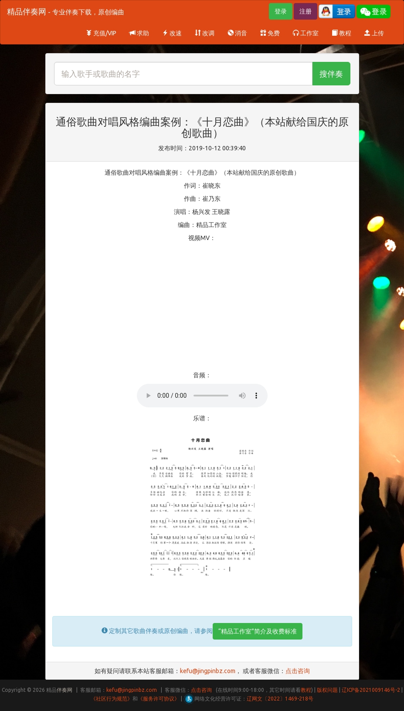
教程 (341, 33)
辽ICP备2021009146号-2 (371, 690)
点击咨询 (297, 670)
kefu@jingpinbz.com (207, 670)
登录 (281, 11)
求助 (139, 33)
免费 (270, 33)
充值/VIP (101, 33)
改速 (172, 33)
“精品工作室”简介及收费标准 (257, 631)
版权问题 (327, 690)
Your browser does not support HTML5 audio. (202, 395)
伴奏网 (64, 690)
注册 (305, 11)
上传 (374, 33)
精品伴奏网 (65, 11)
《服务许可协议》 (159, 698)
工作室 (306, 33)
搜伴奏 (331, 73)
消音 (237, 33)
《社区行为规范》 (111, 698)
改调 (204, 33)
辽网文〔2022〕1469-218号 (280, 698)
